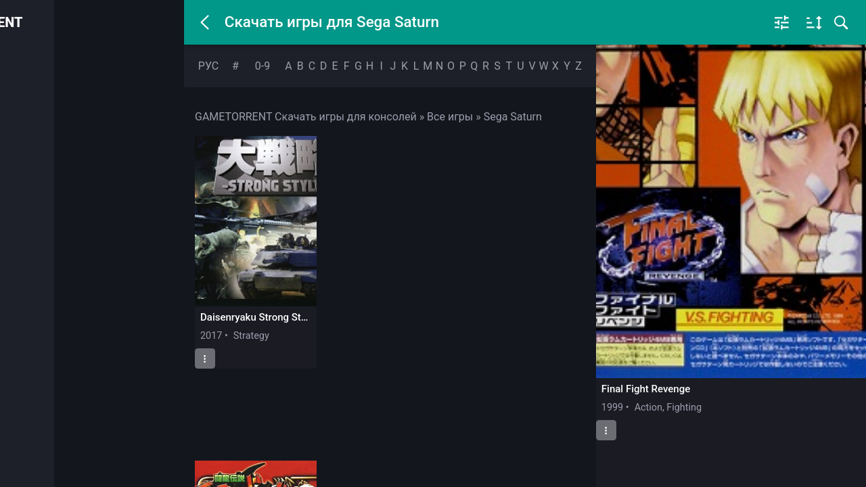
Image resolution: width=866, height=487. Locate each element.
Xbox (38, 159)
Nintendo (47, 188)
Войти (90, 65)
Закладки (50, 278)
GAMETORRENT (103, 22)
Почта (41, 310)
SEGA (40, 217)
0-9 (262, 66)
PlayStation (52, 130)
